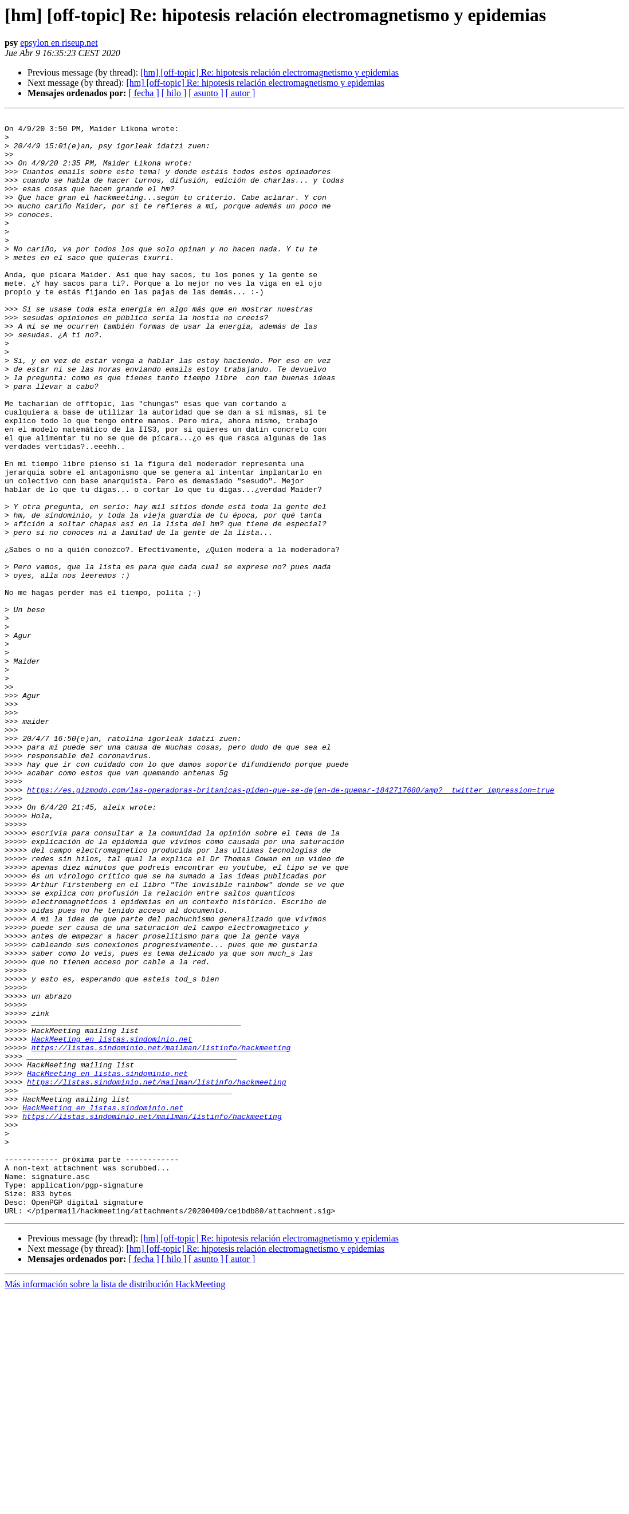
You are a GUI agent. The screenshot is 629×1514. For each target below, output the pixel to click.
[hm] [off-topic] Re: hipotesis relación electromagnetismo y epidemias (269, 72)
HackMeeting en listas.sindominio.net (112, 1224)
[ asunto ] (205, 93)
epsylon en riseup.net (59, 43)
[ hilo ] (174, 93)
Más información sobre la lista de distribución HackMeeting (115, 1504)
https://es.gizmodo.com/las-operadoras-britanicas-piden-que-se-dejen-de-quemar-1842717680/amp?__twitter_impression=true (290, 925)
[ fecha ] (143, 93)
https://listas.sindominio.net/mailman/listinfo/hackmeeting (161, 1234)
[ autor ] (240, 93)
